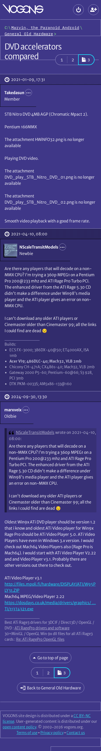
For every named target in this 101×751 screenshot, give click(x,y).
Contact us (76, 732)
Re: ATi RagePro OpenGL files (40, 639)
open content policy (19, 727)
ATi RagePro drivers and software (42, 628)
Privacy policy (52, 732)
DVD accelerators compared (33, 51)
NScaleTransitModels (35, 432)
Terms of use (26, 732)
